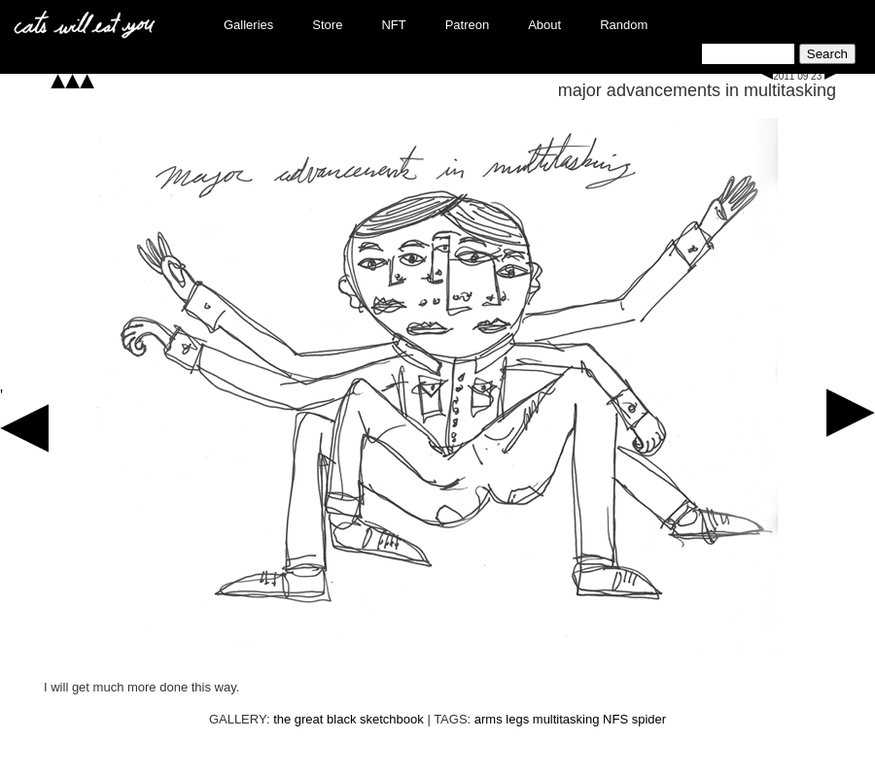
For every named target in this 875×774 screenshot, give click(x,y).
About (544, 24)
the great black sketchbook (348, 719)
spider (649, 719)
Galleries (248, 24)
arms (488, 719)
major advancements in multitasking (697, 90)
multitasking (566, 719)
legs (517, 719)
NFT (393, 24)
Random (624, 24)
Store (327, 24)
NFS (615, 719)
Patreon (467, 24)
